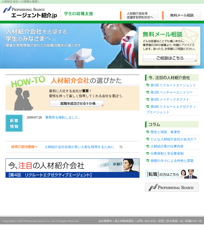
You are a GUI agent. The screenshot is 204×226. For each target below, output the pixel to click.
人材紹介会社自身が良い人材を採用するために (79, 147)
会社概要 (103, 220)
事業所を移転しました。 (63, 117)
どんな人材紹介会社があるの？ (174, 139)
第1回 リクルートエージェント (173, 85)
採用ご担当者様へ (169, 220)
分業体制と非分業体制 (167, 153)
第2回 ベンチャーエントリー (172, 92)
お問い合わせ (144, 220)
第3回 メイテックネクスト (170, 99)
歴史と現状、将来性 (165, 132)
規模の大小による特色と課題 (172, 161)
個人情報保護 (123, 220)
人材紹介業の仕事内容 (167, 146)
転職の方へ (192, 220)
